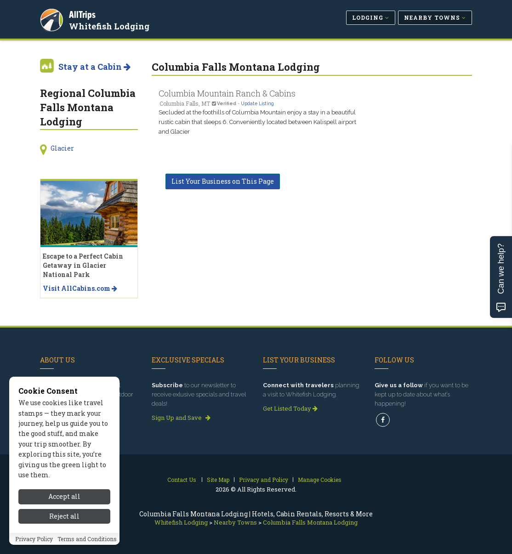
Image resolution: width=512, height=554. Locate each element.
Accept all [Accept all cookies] (64, 498)
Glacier (62, 148)
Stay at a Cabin (94, 66)
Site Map (218, 479)
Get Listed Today (290, 408)
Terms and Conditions (87, 540)
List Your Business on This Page (222, 181)
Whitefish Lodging (110, 24)
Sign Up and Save (181, 417)
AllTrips (83, 13)
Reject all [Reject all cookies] (64, 518)
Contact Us (181, 479)
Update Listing (257, 103)
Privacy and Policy (263, 479)
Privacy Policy (34, 540)
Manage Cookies (319, 479)
